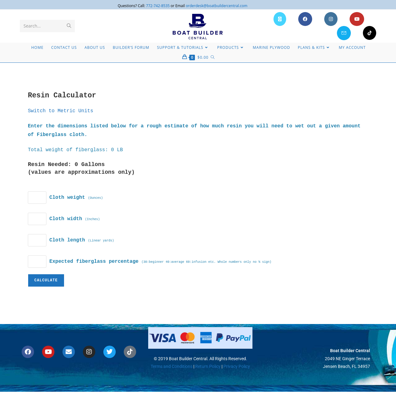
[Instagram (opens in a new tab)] (331, 19)
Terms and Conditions (171, 366)
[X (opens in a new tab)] (279, 19)
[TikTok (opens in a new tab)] (369, 33)
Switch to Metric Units (60, 111)
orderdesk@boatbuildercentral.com (216, 5)
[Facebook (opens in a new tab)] (305, 19)
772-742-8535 (158, 5)
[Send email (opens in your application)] (344, 33)
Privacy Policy (236, 366)
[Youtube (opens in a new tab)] (357, 19)
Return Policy (207, 366)
